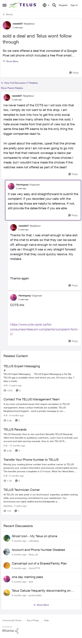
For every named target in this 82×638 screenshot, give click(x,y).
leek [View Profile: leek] (31, 581)
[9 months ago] (16, 415)
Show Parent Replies (12, 87)
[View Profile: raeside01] (7, 25)
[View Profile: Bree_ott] (6, 552)
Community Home (11, 620)
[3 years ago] (20, 505)
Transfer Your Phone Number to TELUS (31, 459)
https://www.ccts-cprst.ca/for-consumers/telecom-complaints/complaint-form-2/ (44, 329)
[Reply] (74, 72)
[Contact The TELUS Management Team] (41, 407)
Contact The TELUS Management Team (31, 399)
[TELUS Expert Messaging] (41, 377)
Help (46, 620)
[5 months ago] (19, 541)
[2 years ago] (15, 385)
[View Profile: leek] (6, 579)
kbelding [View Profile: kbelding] (7, 505)
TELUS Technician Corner (21, 490)
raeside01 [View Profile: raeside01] (18, 23)
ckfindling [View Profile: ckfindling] (34, 540)
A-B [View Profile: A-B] (5, 385)
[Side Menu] (4, 5)
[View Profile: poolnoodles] (6, 592)
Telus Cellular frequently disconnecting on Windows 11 (41, 591)
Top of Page (32, 620)
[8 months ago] (16, 475)
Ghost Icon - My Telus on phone (34, 536)
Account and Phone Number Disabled (38, 550)
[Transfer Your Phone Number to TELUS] (41, 468)
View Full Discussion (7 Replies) (19, 82)
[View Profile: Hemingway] (11, 186)
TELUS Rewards (15, 429)
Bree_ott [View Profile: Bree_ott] (33, 554)
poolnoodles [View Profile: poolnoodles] (35, 595)
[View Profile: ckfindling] (6, 538)
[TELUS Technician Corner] (41, 498)
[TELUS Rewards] (41, 437)
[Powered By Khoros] (41, 630)
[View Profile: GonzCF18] (6, 565)
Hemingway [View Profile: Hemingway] (22, 184)
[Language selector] (46, 5)
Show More (10, 61)
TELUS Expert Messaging (21, 366)
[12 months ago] (16, 445)
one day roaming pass (27, 577)
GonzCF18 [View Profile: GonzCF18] (34, 568)
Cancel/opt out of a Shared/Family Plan (39, 563)
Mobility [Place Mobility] (7, 14)
